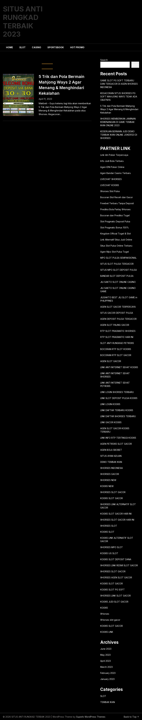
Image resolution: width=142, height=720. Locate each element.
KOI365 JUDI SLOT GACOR (114, 601)
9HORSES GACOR (109, 474)
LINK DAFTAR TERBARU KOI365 (116, 410)
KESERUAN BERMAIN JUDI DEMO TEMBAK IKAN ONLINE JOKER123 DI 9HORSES (118, 134)
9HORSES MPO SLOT (111, 547)
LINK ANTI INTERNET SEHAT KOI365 (119, 367)
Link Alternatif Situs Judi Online (116, 239)
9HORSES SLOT (108, 525)
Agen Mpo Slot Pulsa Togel (114, 251)
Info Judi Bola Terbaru (112, 161)
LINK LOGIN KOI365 (110, 404)
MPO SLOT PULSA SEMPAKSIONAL (118, 257)
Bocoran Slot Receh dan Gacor (116, 197)
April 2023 (105, 661)
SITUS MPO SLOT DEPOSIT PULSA (118, 269)
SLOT (22, 47)
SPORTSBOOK (55, 47)
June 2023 (105, 648)
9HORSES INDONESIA (111, 468)
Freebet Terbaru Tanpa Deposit (117, 203)
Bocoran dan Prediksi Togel (115, 215)
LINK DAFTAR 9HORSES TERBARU (118, 416)
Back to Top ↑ (131, 716)
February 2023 (108, 673)
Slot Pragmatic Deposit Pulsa (115, 221)
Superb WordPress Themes (90, 716)
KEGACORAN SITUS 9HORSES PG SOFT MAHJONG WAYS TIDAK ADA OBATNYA (118, 96)
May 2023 (105, 654)
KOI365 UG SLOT (109, 553)
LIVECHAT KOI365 (109, 185)
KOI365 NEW (107, 486)
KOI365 (104, 607)
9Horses (104, 613)
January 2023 (107, 679)
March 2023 (106, 667)
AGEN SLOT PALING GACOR (114, 325)
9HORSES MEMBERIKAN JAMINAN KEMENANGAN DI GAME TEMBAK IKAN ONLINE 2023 (118, 122)
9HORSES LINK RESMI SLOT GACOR (119, 565)
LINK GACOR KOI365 (111, 422)
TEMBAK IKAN (107, 702)
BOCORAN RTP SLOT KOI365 (115, 349)
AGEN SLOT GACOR (110, 361)
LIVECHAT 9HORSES (111, 179)
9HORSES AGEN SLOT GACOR (116, 577)
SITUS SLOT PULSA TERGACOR (117, 263)
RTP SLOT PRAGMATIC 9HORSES (117, 331)
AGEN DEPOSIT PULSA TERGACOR (118, 319)
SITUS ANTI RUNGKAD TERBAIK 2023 (23, 21)
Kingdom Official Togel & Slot (115, 233)
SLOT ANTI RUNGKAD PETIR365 (117, 343)
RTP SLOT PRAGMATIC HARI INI (116, 337)
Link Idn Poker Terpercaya (114, 155)
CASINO (36, 47)
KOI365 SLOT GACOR (111, 498)
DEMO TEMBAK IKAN (111, 462)
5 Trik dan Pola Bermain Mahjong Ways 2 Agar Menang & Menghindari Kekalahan (119, 109)
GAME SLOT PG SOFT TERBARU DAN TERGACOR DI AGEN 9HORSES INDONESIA (119, 83)
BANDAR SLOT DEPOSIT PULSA (116, 276)
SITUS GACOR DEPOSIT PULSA (116, 312)
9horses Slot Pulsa (110, 191)
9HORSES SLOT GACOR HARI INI (117, 519)
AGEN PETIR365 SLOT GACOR (116, 443)
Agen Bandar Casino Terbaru (115, 173)
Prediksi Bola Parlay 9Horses (115, 209)
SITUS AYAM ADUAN (111, 456)
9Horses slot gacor (110, 619)
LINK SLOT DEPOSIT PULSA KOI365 (118, 398)
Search (104, 60)
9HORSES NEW (108, 480)
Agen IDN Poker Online (112, 167)
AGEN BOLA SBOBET (111, 449)
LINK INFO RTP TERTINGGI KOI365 (118, 437)
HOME (9, 47)
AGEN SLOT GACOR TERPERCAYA (118, 306)
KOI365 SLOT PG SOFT (112, 589)
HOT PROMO (77, 47)
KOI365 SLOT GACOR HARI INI (116, 513)
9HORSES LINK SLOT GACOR (115, 595)
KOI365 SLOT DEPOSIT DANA (115, 559)
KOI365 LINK (106, 632)
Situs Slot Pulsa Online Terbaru (116, 245)
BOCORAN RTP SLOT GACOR (115, 355)
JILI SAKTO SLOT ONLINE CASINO (118, 282)
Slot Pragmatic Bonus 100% (114, 227)
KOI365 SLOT (107, 531)
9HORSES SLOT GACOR (112, 492)
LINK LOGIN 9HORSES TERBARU (117, 392)
